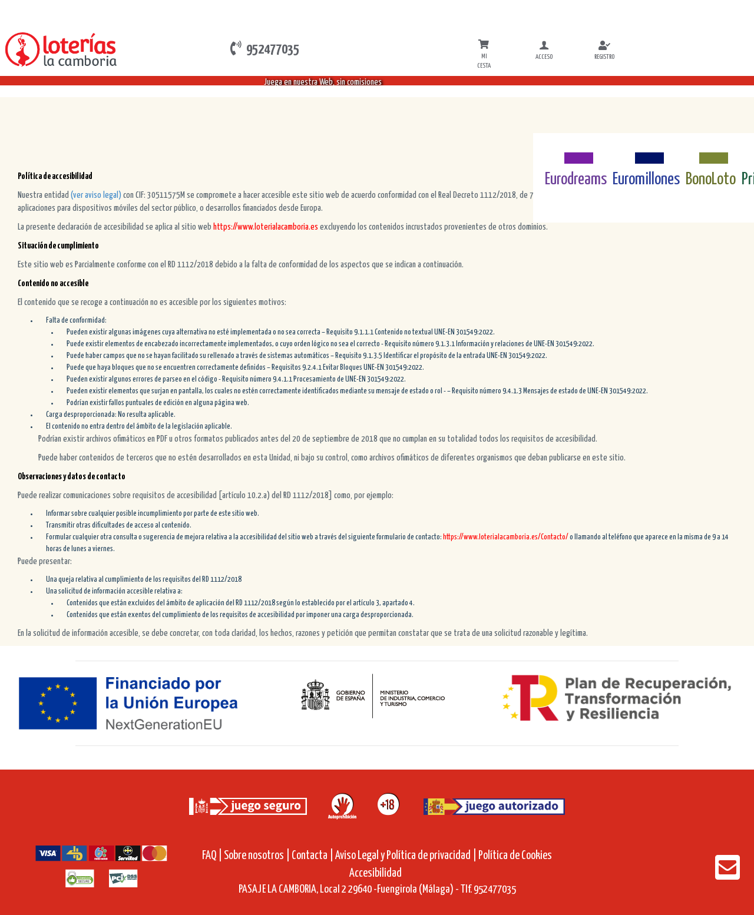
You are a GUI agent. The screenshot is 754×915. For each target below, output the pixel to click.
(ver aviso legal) (97, 195)
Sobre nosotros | (257, 855)
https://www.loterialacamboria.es (265, 227)
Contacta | (312, 855)
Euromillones (646, 179)
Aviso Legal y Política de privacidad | (406, 855)
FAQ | (213, 855)
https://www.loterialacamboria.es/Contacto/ (505, 537)
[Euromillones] (646, 151)
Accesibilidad (375, 873)
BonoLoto (711, 179)
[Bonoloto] (710, 151)
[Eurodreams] (575, 151)
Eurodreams (576, 179)
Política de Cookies (515, 855)
